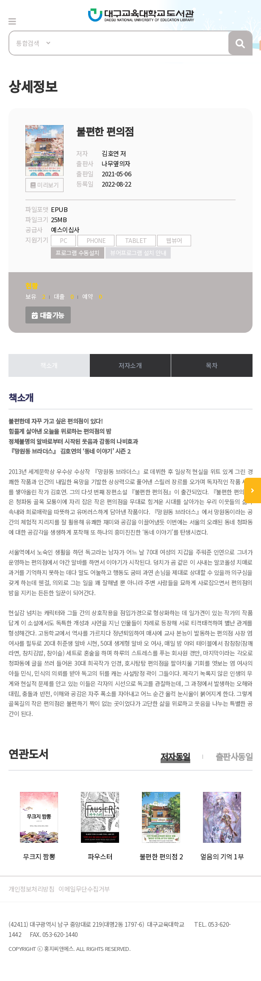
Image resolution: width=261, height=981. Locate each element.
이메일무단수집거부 (84, 888)
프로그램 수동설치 (78, 252)
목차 (211, 365)
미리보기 (47, 185)
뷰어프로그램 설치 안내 (138, 252)
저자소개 (130, 365)
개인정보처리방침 (31, 888)
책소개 (49, 365)
